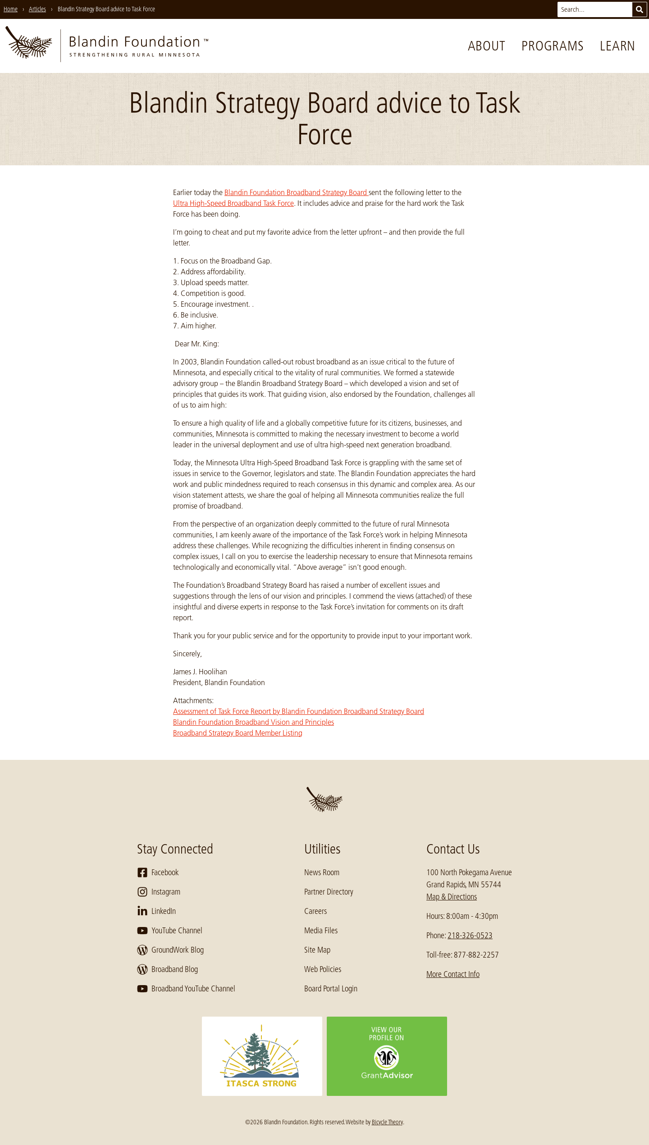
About (487, 46)
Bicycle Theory (387, 1122)
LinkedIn (156, 911)
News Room (321, 872)
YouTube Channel (169, 930)
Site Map (317, 950)
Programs (552, 46)
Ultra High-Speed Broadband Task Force (233, 203)
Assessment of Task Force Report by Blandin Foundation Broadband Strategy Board (298, 711)
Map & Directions (451, 897)
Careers (315, 911)
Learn (617, 46)
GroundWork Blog (170, 950)
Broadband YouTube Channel (186, 988)
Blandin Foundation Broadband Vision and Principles (253, 722)
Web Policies (322, 969)
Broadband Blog (167, 969)
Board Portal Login (330, 989)
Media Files (321, 931)
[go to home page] (106, 46)
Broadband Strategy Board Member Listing (237, 732)
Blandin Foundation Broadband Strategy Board (296, 192)
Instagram (158, 891)
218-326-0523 (470, 936)
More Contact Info (453, 974)
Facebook (158, 872)
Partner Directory (328, 892)
